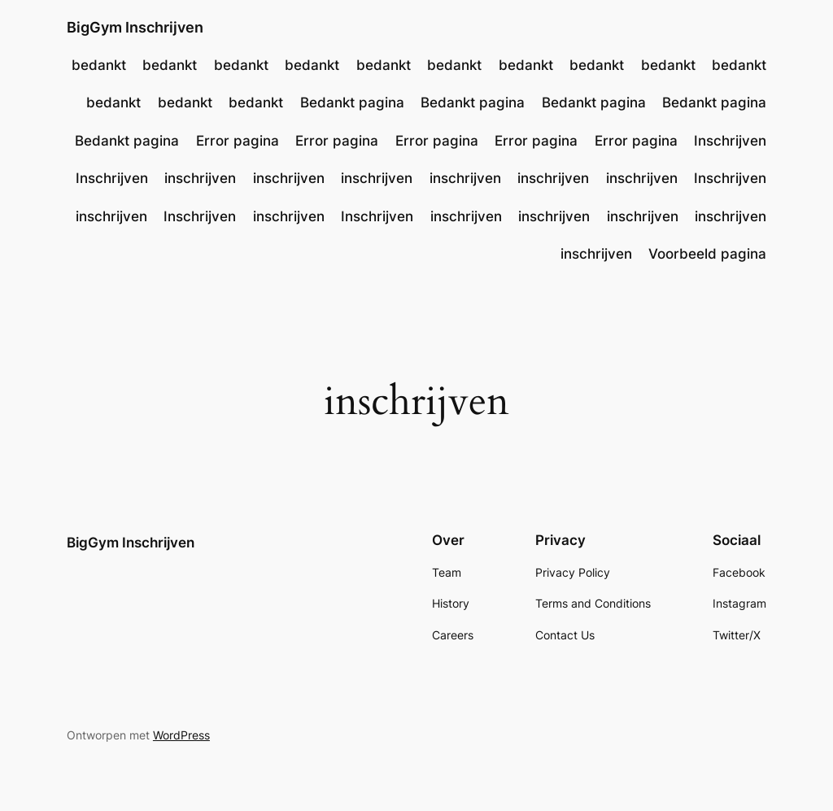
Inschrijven (730, 141)
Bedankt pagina (352, 102)
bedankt (99, 65)
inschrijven (200, 178)
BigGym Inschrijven (135, 27)
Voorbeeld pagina (707, 254)
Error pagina (237, 141)
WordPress (181, 735)
